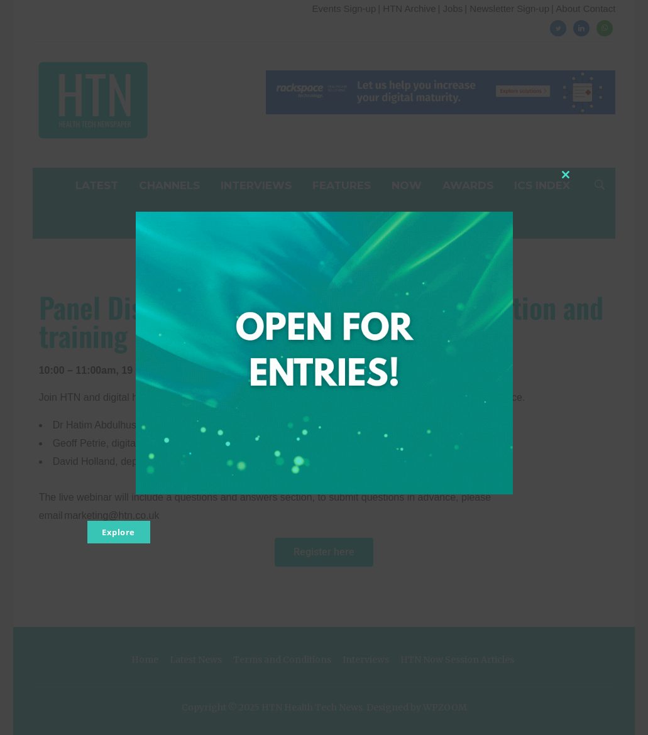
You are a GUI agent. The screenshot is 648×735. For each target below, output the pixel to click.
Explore (118, 532)
